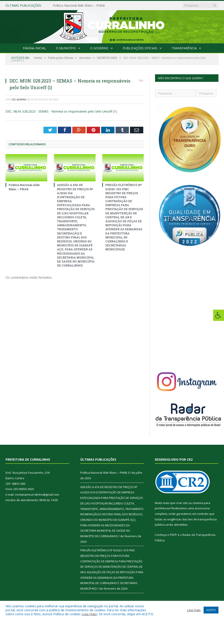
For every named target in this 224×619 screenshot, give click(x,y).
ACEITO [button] (211, 610)
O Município (66, 48)
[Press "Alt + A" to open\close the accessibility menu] (218, 315)
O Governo (99, 48)
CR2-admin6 (18, 99)
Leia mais (89, 614)
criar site (182, 503)
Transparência (184, 48)
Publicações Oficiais (140, 48)
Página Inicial (34, 48)
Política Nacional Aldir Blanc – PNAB (79, 6)
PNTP (173, 535)
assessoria (202, 508)
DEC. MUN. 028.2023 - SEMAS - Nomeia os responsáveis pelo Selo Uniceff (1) (61, 111)
